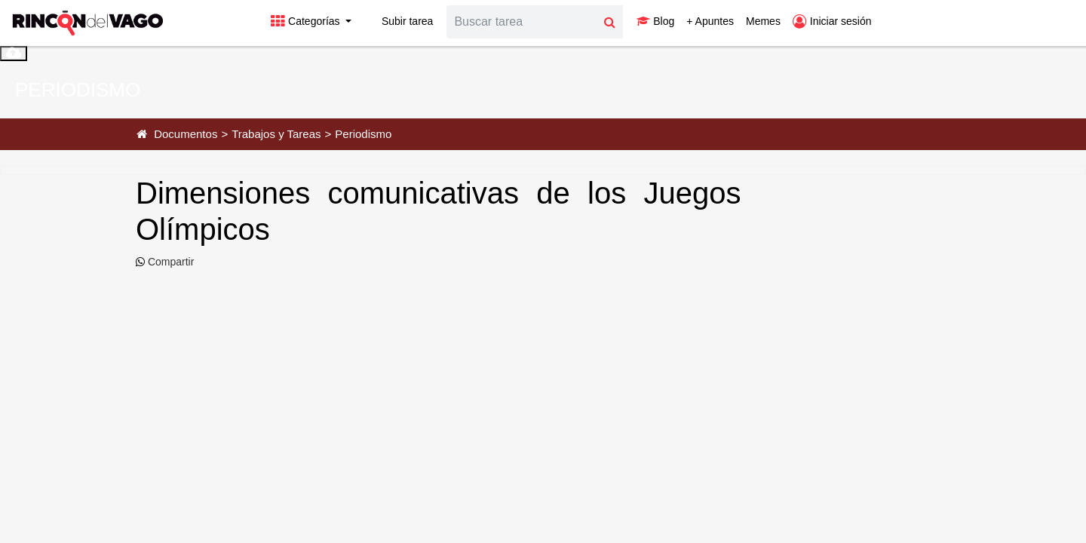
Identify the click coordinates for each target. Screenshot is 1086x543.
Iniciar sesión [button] (832, 21)
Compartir (169, 262)
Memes (763, 21)
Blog (655, 21)
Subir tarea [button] (398, 21)
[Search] (521, 21)
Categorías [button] (306, 21)
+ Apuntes (710, 21)
